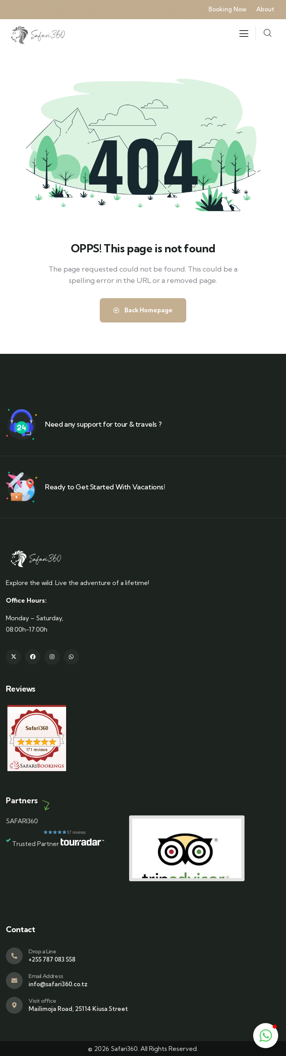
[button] (265, 1035)
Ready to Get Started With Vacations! (105, 486)
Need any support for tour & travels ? (103, 424)
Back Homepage (143, 310)
